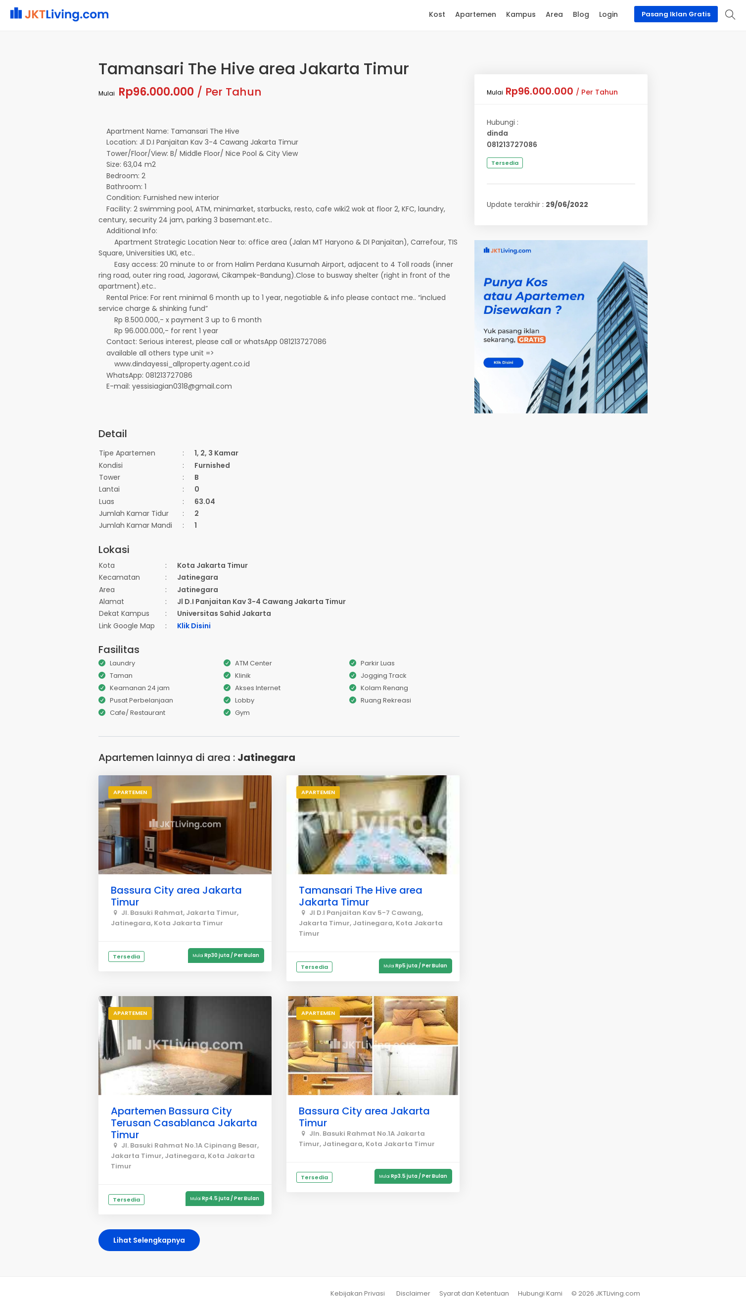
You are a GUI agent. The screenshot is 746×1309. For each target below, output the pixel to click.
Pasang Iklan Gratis (676, 14)
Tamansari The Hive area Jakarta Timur (360, 896)
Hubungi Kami (540, 1293)
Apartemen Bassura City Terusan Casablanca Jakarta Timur (184, 1123)
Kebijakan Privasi (357, 1293)
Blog (581, 14)
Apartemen (475, 14)
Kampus (521, 14)
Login (608, 14)
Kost (437, 14)
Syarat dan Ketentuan (474, 1293)
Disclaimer (413, 1293)
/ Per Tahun (180, 92)
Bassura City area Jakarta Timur (176, 896)
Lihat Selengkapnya (149, 1240)
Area (554, 14)
